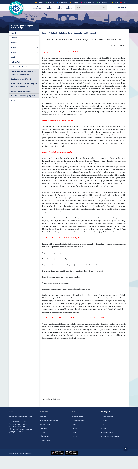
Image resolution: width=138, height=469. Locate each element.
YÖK (104, 424)
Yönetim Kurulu (45, 424)
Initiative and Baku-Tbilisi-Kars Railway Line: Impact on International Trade (24, 85)
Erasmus (74, 436)
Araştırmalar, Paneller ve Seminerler (24, 67)
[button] (123, 2)
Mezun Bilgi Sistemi (78, 420)
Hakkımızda (24, 38)
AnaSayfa (13, 33)
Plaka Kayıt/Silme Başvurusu (111, 436)
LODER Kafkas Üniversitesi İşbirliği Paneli (23, 96)
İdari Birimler (45, 436)
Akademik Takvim (77, 417)
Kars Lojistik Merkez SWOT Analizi (21, 79)
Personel (24, 52)
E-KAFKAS (122, 7)
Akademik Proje (15, 62)
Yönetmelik (14, 43)
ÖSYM (105, 420)
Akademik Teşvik (108, 417)
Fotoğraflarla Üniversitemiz (49, 420)
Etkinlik (24, 57)
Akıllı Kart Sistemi (108, 432)
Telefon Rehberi (46, 440)
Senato (43, 432)
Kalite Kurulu (45, 428)
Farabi (74, 432)
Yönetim (43, 417)
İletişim (13, 100)
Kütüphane (75, 424)
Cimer (104, 428)
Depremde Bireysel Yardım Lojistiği (21, 91)
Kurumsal (24, 48)
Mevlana (74, 428)
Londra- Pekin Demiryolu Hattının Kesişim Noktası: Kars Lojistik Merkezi (24, 73)
